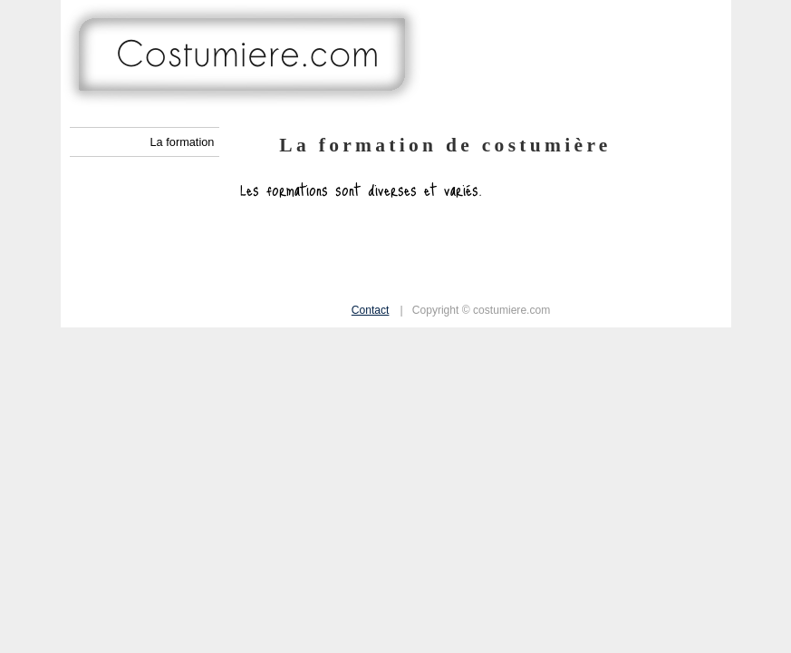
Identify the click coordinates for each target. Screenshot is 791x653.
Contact (371, 310)
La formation (182, 142)
